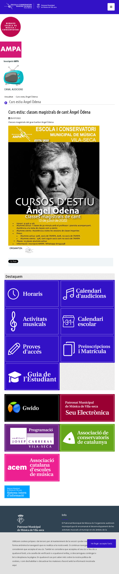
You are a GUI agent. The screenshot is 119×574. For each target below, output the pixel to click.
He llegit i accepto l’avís (101, 543)
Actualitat (8, 96)
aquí (14, 565)
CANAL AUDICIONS (13, 89)
